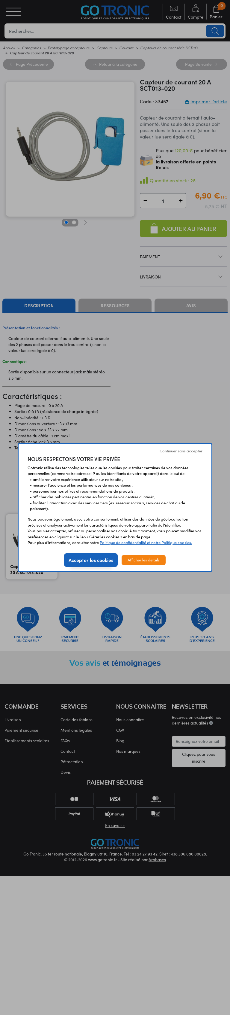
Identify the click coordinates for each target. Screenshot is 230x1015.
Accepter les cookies (91, 560)
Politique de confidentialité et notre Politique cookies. (146, 542)
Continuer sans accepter (181, 451)
